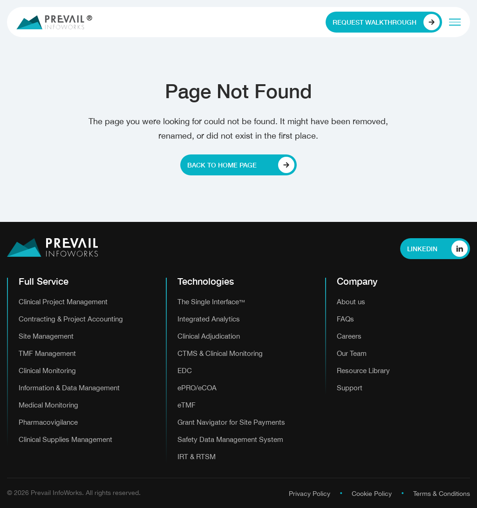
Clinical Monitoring (47, 370)
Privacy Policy (309, 493)
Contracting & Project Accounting (71, 319)
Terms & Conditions (441, 493)
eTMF (186, 405)
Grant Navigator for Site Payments (231, 422)
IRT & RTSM (196, 457)
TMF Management (47, 353)
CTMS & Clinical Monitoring (220, 353)
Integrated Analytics (208, 319)
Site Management (46, 336)
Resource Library (363, 370)
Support (349, 388)
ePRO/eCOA (197, 388)
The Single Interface (211, 302)
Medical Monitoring (48, 405)
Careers (349, 336)
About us (351, 302)
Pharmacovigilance (48, 422)
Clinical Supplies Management (65, 439)
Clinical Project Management (63, 302)
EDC (184, 370)
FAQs (345, 319)
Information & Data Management (69, 388)
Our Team (352, 353)
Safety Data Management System (230, 439)
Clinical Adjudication (208, 336)
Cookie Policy (372, 493)
